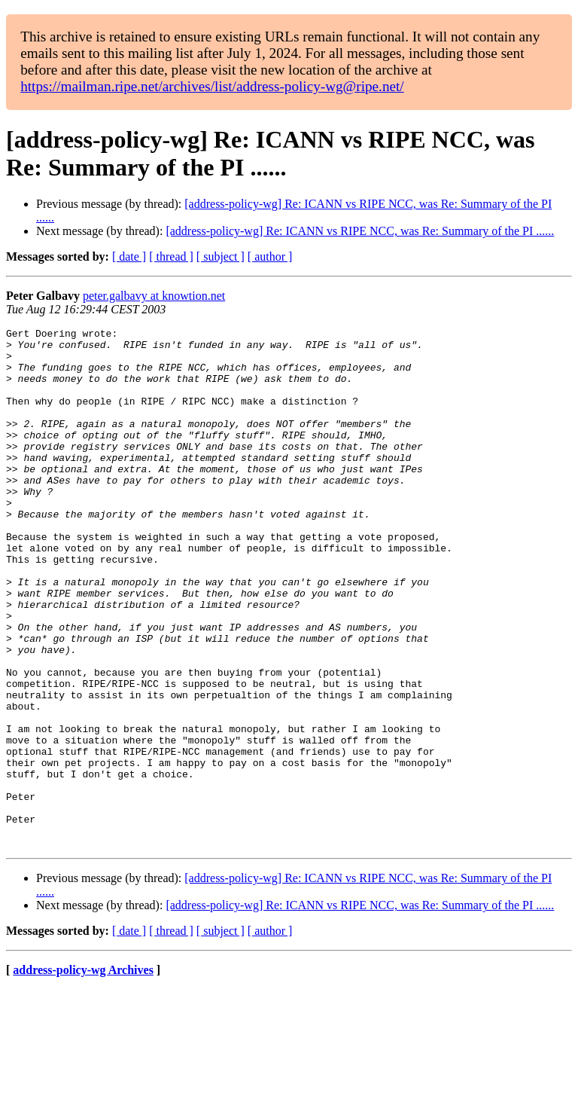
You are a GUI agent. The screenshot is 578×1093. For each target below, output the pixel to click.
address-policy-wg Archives (83, 1073)
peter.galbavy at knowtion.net (154, 295)
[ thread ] (171, 256)
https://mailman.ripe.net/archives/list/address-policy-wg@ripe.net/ (212, 86)
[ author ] (270, 256)
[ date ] (129, 256)
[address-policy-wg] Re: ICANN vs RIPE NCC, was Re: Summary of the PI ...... (360, 230)
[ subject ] (220, 256)
